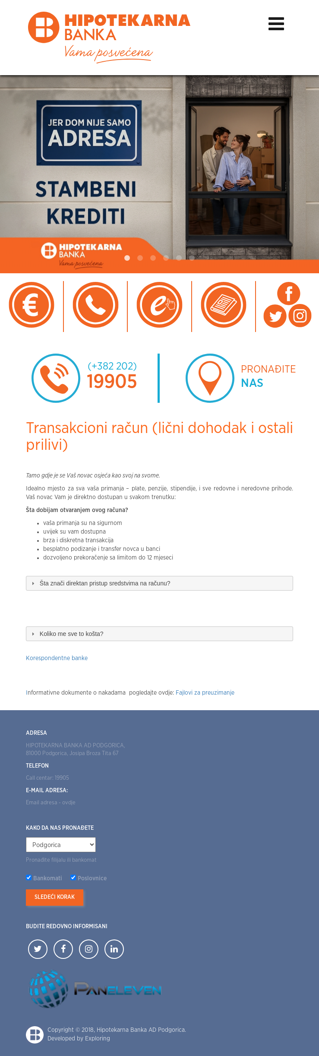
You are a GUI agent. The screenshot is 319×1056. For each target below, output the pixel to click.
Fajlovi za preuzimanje (205, 693)
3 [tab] (153, 258)
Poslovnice (92, 879)
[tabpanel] (159, 174)
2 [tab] (140, 258)
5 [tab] (179, 258)
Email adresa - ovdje (51, 803)
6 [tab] (192, 258)
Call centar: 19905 (47, 778)
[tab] (159, 583)
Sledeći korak (55, 897)
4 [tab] (166, 258)
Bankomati (47, 879)
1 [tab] (127, 258)
